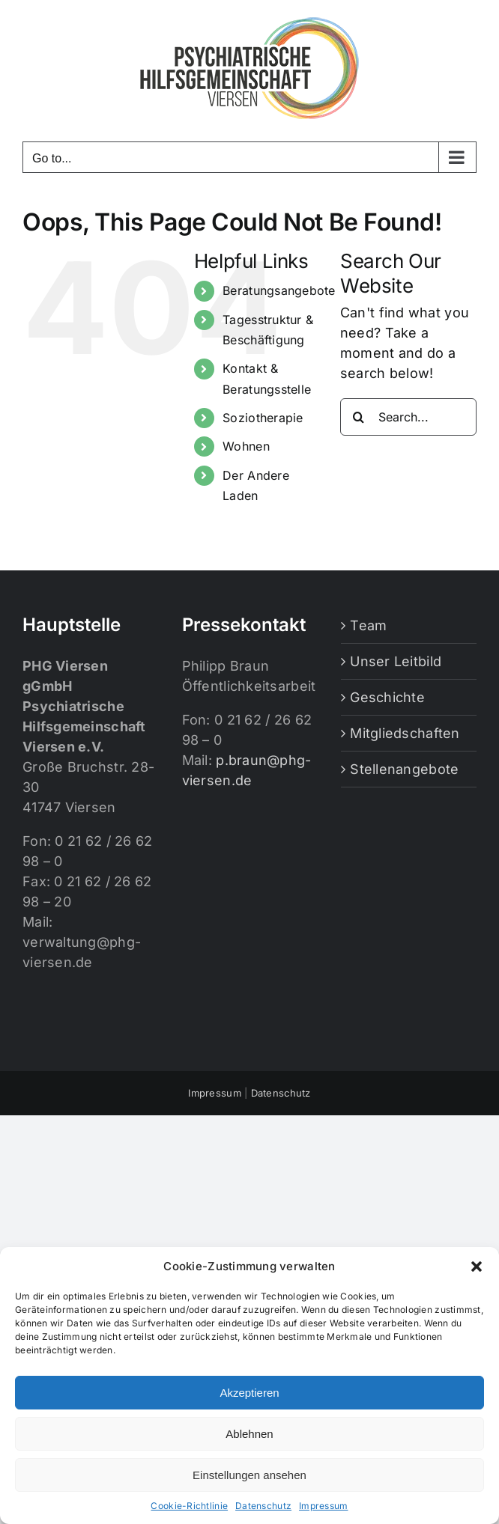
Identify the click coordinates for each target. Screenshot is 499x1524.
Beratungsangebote (279, 290)
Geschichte (387, 697)
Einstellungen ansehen (249, 1475)
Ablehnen (249, 1433)
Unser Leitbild (395, 661)
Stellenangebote (404, 769)
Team (368, 625)
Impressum (323, 1505)
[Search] (359, 417)
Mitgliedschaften (404, 733)
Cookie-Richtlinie (189, 1505)
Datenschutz (263, 1505)
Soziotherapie (263, 417)
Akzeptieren (249, 1392)
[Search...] (408, 417)
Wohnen (246, 446)
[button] (476, 1266)
